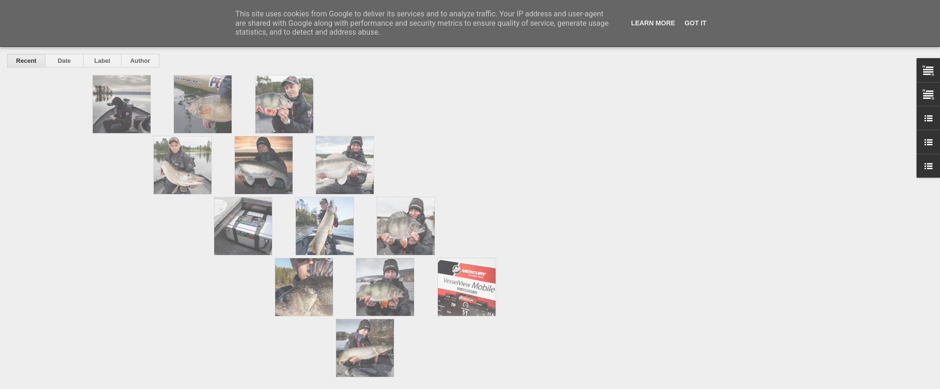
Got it (695, 23)
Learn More (653, 23)
